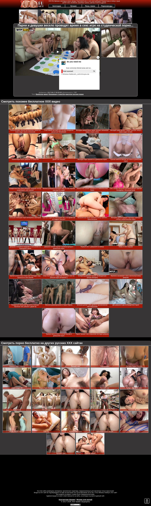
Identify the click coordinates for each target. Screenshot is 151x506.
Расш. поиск (90, 6)
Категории (57, 6)
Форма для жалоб (84, 500)
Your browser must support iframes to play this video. (57, 59)
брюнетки (39, 94)
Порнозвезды (106, 6)
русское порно (78, 94)
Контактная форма (67, 500)
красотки (68, 94)
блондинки (53, 94)
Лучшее (73, 6)
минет (46, 94)
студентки (61, 94)
